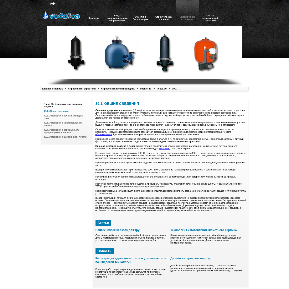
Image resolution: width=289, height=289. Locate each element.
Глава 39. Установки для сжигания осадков (63, 105)
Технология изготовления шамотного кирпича (203, 230)
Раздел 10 (145, 88)
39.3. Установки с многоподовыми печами (63, 123)
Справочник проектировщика (118, 88)
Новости (105, 251)
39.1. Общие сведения (56, 111)
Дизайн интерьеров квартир (190, 258)
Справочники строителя (82, 88)
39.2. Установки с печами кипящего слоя (63, 116)
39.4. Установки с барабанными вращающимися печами (61, 131)
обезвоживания (104, 134)
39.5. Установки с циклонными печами (65, 137)
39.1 (174, 88)
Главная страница (52, 88)
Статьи (103, 223)
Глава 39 (162, 88)
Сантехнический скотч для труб (118, 230)
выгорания (164, 148)
